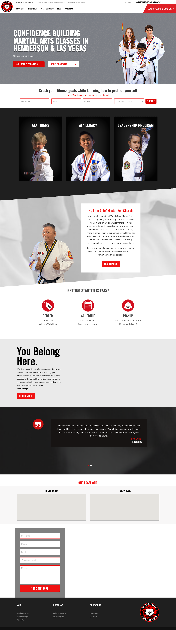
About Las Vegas (22, 616)
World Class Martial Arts (24, 2)
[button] (88, 465)
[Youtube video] (112, 372)
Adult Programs (63, 64)
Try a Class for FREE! (160, 9)
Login (128, 2)
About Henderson (23, 613)
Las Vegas (125, 491)
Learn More (110, 264)
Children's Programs (28, 64)
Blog (59, 8)
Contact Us (70, 9)
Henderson (51, 491)
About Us (20, 9)
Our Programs (47, 9)
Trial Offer (32, 8)
